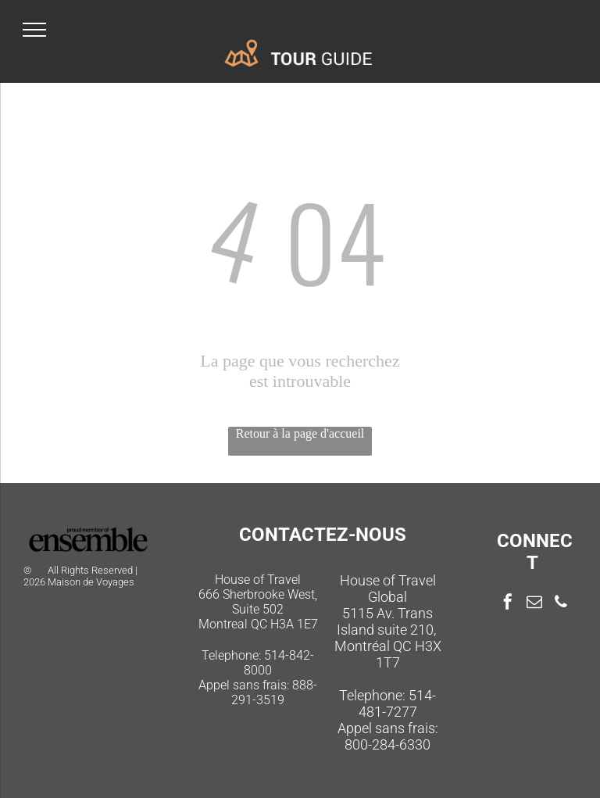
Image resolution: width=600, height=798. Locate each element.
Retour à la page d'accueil (300, 433)
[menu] (34, 29)
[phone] (561, 603)
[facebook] (508, 603)
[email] (534, 603)
